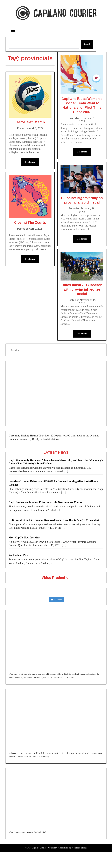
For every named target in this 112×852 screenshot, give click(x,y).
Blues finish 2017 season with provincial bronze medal (82, 289)
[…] (66, 471)
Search (87, 44)
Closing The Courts (30, 222)
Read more (30, 162)
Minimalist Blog (64, 848)
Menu (56, 30)
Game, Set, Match (30, 122)
